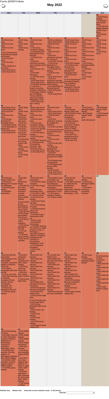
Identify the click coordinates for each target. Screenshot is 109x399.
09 (2, 106)
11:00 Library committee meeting (36, 49)
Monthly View (5, 390)
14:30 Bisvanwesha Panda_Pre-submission (37, 211)
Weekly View (17, 390)
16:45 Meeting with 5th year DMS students (54, 166)
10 (19, 106)
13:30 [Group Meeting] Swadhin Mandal (87, 65)
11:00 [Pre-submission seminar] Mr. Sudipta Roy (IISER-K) (54, 122)
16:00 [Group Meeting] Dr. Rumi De (23, 227)
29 (97, 253)
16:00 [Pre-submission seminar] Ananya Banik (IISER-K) (55, 156)
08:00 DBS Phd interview (35, 256)
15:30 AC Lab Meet (37, 127)
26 (48, 253)
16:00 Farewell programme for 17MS (102, 115)
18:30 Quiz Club (70, 140)
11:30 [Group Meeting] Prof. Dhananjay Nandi (70, 71)
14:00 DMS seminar (8, 125)
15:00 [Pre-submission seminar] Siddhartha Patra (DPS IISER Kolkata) (55, 81)
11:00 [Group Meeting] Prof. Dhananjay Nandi (53, 65)
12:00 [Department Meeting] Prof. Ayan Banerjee (36, 53)
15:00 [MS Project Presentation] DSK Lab (36, 216)
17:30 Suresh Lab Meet (23, 384)
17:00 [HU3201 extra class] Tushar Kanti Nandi (23, 141)
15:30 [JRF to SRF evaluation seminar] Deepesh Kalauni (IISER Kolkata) (8, 363)
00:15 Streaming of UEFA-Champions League (102, 258)
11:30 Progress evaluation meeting (54, 194)
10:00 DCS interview (22, 348)
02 (2, 38)
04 (31, 38)
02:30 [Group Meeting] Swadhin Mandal (87, 109)
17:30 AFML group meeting (23, 236)
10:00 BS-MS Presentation (69, 179)
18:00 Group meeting (23, 49)
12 (48, 106)
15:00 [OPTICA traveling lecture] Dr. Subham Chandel (71, 136)
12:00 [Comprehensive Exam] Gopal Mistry (37, 300)
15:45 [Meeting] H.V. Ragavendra (9, 128)
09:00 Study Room (54, 42)
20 (65, 176)
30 (2, 329)
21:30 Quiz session (54, 197)
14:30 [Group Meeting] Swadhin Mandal (87, 184)
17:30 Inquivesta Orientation (36, 246)
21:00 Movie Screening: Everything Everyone (86, 190)
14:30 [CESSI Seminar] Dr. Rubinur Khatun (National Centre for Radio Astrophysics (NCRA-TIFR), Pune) (72, 128)
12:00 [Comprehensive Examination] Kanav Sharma (55, 131)
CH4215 (67, 108)
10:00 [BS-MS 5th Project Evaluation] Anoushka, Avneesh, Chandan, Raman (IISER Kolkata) (23, 192)
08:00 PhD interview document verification (37, 289)
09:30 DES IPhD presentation (36, 179)
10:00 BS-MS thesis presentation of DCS (55, 190)
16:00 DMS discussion (34, 74)
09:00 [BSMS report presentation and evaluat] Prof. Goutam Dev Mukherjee (55, 181)
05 (48, 38)
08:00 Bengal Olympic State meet (71, 110)
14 (83, 106)
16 (2, 176)
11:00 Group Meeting (86, 256)
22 (97, 176)
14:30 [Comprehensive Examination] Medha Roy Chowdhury (72, 81)
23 (2, 253)
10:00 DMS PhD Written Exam (36, 293)
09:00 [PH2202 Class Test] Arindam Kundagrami (72, 115)
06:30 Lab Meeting (54, 40)
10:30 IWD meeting (72, 63)
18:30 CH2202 (53, 170)
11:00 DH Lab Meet (54, 127)
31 (19, 329)
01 (97, 15)
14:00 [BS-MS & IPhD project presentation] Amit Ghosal (23, 214)
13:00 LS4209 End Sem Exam (8, 67)
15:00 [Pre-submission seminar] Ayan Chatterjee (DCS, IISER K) (37, 64)
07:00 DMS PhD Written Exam (53, 256)
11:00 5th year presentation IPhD (36, 190)
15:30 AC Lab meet (8, 274)
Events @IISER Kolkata (12, 1)
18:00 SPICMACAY (88, 119)
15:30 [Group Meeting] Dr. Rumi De (72, 86)
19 (48, 176)
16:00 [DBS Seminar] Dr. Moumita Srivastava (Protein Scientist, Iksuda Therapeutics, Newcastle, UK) (9, 281)
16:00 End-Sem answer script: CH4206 (23, 274)
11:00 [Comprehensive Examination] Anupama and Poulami (9, 54)
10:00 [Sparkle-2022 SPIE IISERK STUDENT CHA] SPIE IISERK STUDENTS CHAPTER (9, 263)
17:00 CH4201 (35, 131)
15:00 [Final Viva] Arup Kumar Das (23, 268)
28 (83, 253)
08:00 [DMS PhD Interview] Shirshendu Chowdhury (37, 284)
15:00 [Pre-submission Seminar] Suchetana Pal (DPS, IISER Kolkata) (23, 260)
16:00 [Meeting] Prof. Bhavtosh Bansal (55, 87)
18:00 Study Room (8, 70)
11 (31, 106)
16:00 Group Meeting (34, 315)
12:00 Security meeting (70, 285)
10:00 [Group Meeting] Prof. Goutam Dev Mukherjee (9, 184)
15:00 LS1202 (35, 220)
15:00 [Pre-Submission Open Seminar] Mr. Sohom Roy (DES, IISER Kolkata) (23, 376)
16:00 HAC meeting (37, 129)
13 (65, 106)
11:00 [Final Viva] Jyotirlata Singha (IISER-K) (23, 353)
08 (97, 38)
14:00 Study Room (54, 77)
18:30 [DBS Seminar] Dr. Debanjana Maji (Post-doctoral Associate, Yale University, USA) (37, 144)
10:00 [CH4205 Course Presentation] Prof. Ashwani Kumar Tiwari (23, 205)
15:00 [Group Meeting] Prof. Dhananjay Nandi (53, 149)
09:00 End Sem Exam (22, 116)
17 (19, 176)
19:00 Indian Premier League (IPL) (37, 326)
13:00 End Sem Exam (22, 128)
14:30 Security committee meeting (36, 124)
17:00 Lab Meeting (22, 232)
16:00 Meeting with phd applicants (54, 161)
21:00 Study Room (54, 94)
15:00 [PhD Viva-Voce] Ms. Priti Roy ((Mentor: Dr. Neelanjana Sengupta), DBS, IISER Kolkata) (9, 354)
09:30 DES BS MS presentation (54, 187)
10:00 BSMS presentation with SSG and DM (9, 270)
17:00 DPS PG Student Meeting (102, 27)
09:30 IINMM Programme (23, 344)
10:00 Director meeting (102, 18)
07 (83, 38)
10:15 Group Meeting (86, 179)
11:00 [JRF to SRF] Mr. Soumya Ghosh (37, 194)
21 (83, 176)
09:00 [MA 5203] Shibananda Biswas (22, 181)
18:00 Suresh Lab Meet (23, 239)
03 (19, 38)
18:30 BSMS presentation (6, 192)
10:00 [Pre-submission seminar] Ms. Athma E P (54, 57)
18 (31, 176)
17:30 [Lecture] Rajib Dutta (23, 279)
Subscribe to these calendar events (42, 390)
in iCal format (56, 390)
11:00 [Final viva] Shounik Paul (71, 66)
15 (97, 106)
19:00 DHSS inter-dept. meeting (36, 103)
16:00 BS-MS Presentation (35, 223)
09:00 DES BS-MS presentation (8, 256)
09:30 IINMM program (23, 332)
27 (65, 253)
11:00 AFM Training (54, 61)
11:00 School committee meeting (71, 120)
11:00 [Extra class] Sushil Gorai (101, 23)
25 (31, 253)
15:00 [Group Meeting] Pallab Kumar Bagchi (37, 306)
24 (19, 253)
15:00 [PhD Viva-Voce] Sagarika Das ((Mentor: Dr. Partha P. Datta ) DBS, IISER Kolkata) (23, 364)
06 (65, 38)
